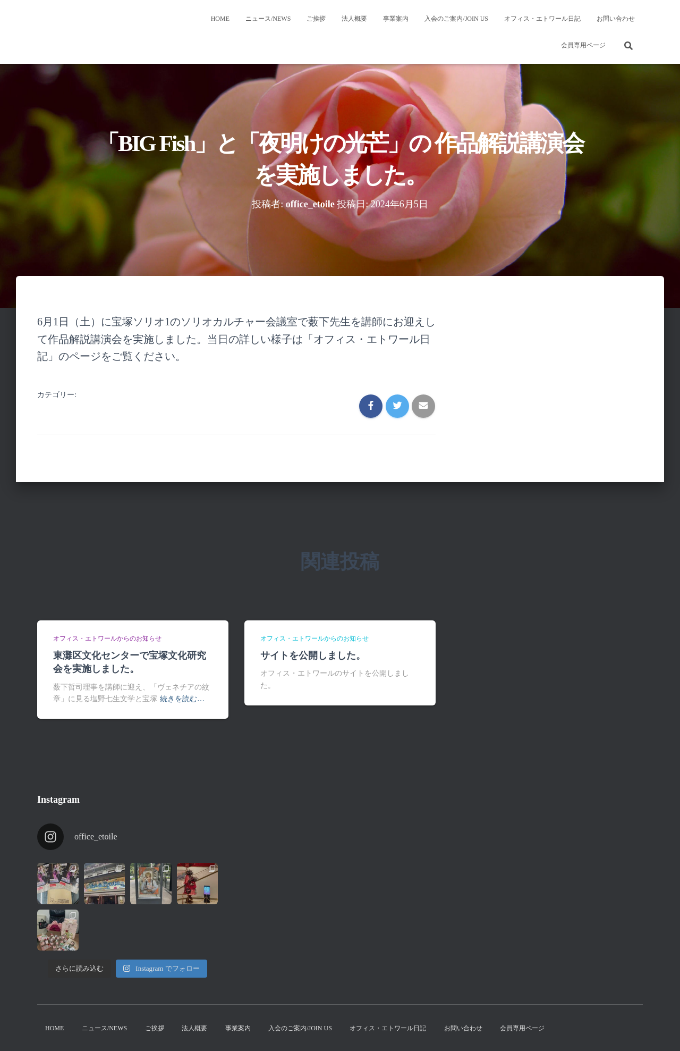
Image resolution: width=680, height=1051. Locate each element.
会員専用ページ (583, 45)
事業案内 (396, 18)
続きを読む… (182, 699)
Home (220, 18)
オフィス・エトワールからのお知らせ (107, 638)
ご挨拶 (316, 18)
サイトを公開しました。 (313, 655)
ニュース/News (268, 18)
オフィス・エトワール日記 (542, 18)
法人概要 (354, 18)
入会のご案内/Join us (456, 18)
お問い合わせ (616, 18)
